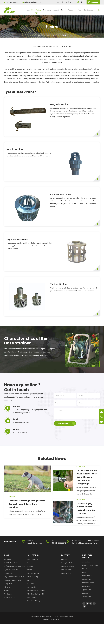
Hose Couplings (32, 559)
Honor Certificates (67, 566)
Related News (52, 458)
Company (47, 11)
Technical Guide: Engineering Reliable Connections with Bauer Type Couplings (27, 503)
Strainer (63, 35)
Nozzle (29, 580)
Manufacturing (87, 569)
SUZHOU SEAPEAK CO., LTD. (48, 616)
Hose (28, 11)
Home (40, 35)
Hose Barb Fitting (33, 573)
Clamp (29, 563)
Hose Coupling (32, 597)
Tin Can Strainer (58, 284)
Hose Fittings (36, 11)
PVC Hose (7, 559)
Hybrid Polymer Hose (11, 570)
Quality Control (66, 563)
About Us (64, 559)
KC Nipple (30, 566)
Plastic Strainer (15, 149)
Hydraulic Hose (9, 597)
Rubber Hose (8, 573)
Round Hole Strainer (60, 194)
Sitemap (46, 619)
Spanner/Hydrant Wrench (36, 591)
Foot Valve (30, 584)
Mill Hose (7, 587)
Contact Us (88, 11)
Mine (84, 572)
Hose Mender (31, 587)
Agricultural (86, 562)
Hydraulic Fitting (32, 577)
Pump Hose (8, 584)
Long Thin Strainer (59, 104)
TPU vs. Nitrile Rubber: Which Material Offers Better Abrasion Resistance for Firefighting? (87, 477)
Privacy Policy (55, 619)
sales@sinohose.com (31, 2)
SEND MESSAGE (66, 423)
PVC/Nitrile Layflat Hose (12, 563)
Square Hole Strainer (18, 239)
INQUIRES (93, 2)
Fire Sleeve (8, 594)
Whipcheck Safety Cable (35, 594)
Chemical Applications (90, 565)
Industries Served (59, 11)
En (81, 2)
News (80, 11)
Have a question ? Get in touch (22, 387)
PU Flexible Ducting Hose (12, 580)
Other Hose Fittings (33, 601)
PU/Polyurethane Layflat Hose (14, 566)
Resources (72, 11)
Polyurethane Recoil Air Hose (14, 577)
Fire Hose (7, 591)
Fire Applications (88, 583)
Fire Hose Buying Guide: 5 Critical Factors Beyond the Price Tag (85, 508)
